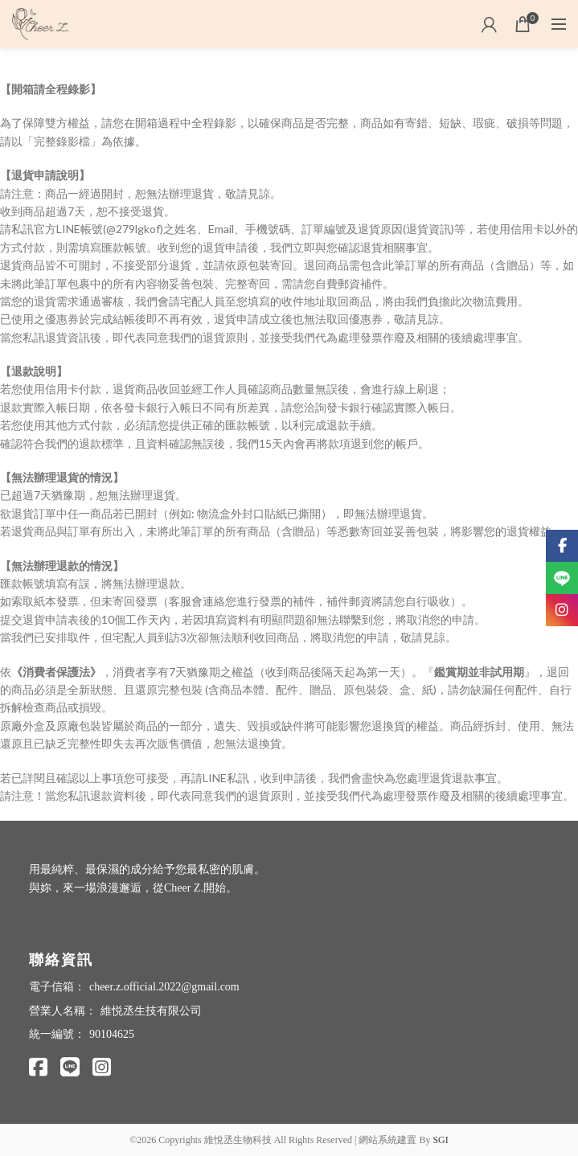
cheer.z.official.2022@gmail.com (164, 987)
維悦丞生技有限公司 (151, 1011)
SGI (440, 1140)
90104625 (111, 1034)
